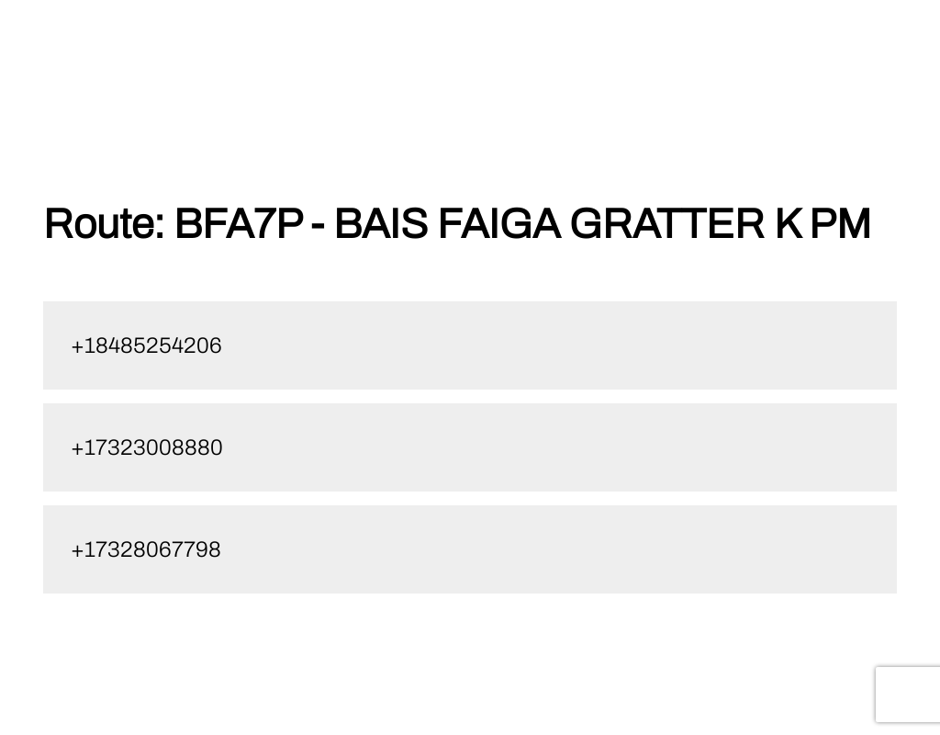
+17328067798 (146, 549)
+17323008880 (147, 447)
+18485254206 (146, 345)
